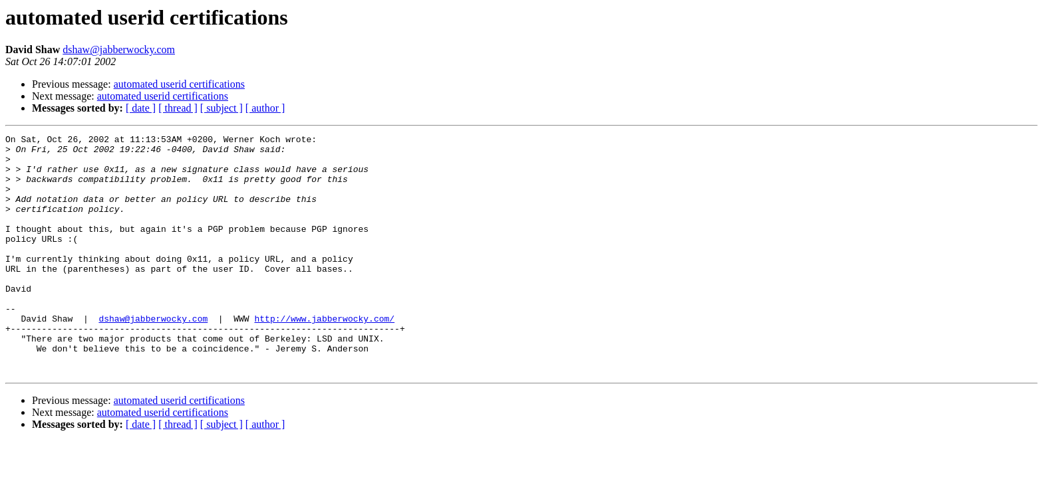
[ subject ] (221, 108)
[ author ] (265, 108)
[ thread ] (178, 108)
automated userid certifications (179, 84)
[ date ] (141, 108)
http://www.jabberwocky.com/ (324, 356)
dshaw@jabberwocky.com (119, 49)
